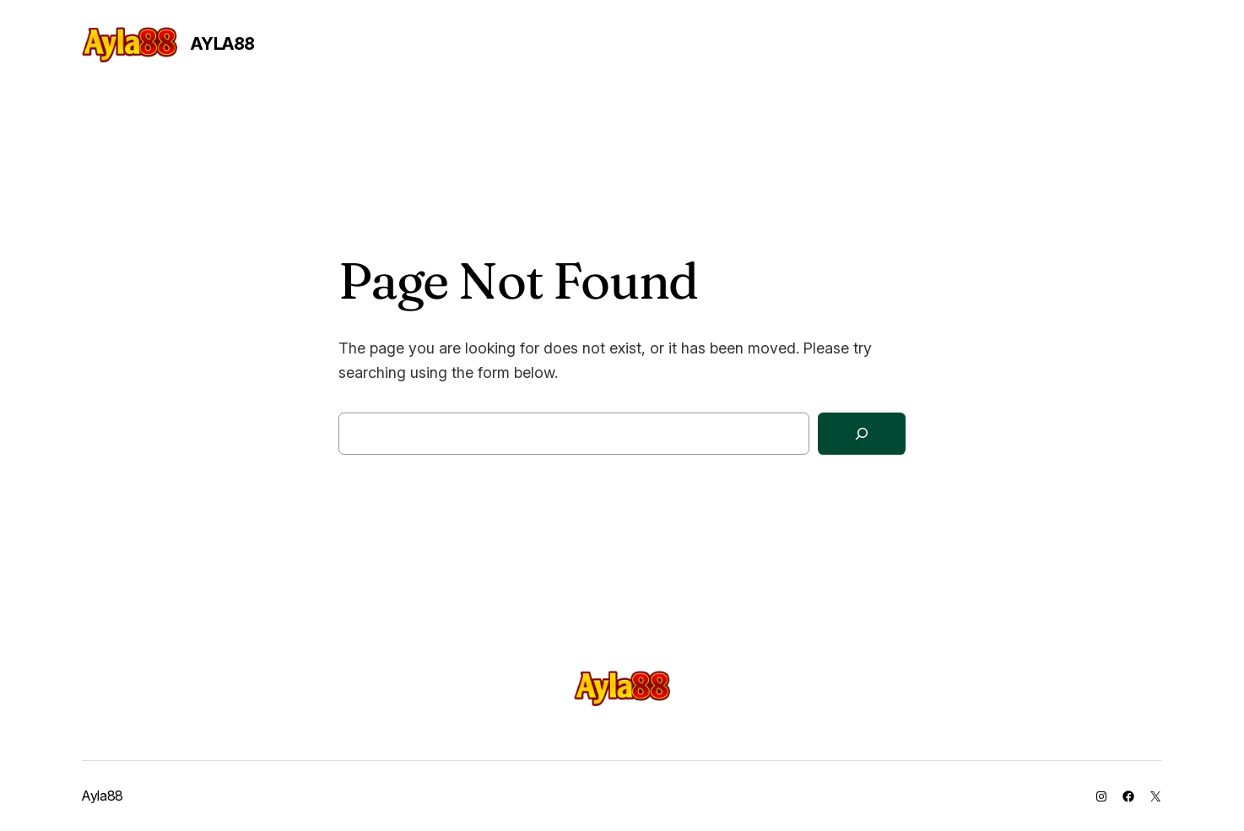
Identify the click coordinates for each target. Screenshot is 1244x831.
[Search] (862, 434)
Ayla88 (223, 44)
